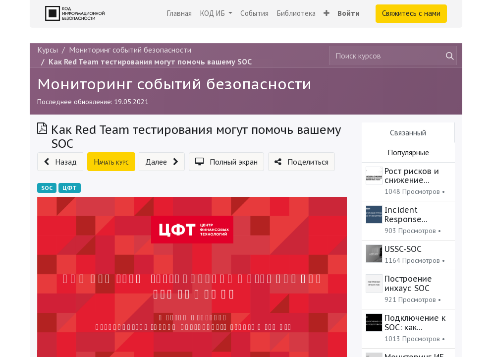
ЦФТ (69, 187)
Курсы (47, 50)
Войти (348, 13)
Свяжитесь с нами (411, 13)
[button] (326, 13)
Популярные (408, 152)
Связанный (408, 132)
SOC (47, 187)
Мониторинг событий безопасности (174, 83)
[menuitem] (179, 13)
